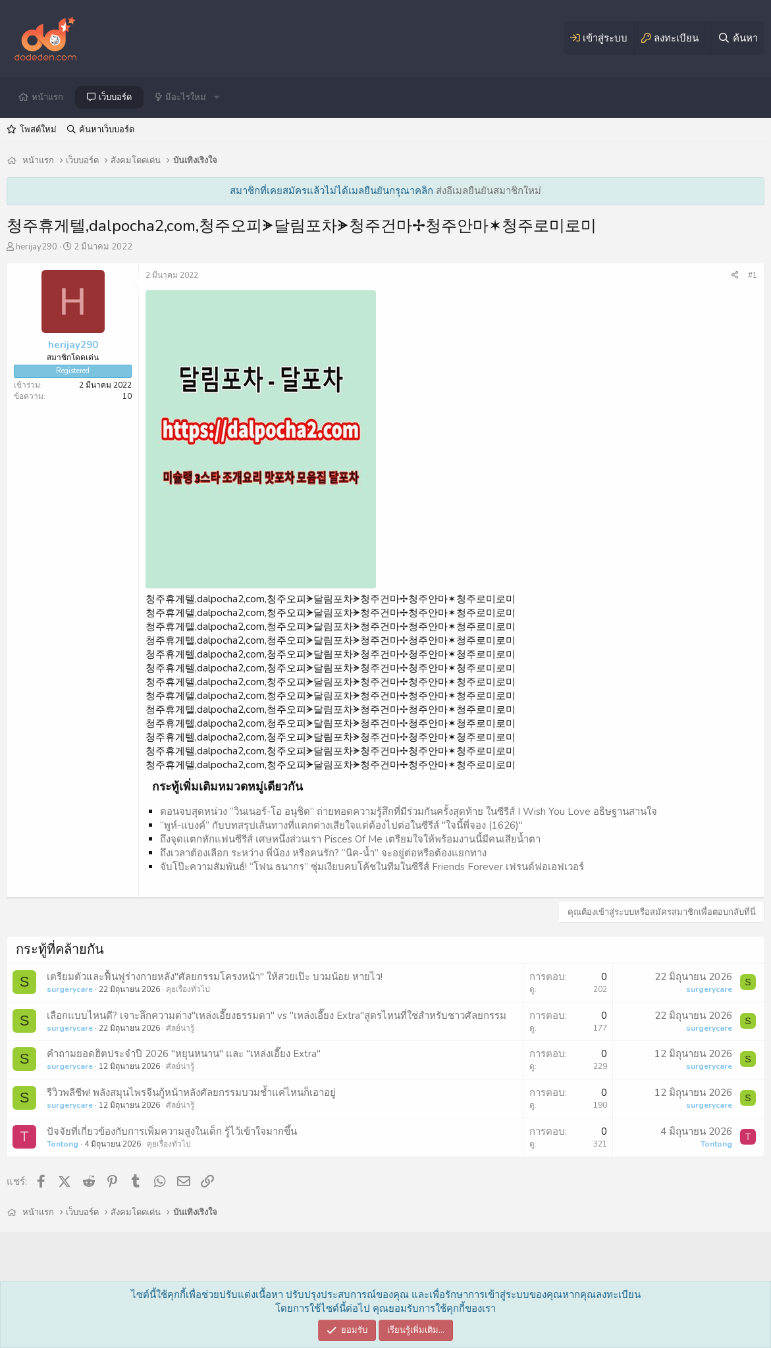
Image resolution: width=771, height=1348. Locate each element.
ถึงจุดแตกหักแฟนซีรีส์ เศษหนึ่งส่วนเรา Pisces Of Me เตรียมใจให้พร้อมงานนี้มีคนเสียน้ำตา (350, 839)
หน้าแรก (47, 97)
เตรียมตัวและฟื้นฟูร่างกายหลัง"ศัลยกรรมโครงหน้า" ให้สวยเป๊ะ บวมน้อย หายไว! (215, 976)
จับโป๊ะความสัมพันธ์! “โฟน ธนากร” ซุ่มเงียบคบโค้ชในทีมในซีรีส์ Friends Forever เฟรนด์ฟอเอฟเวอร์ (372, 866)
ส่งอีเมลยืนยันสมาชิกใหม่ (488, 190)
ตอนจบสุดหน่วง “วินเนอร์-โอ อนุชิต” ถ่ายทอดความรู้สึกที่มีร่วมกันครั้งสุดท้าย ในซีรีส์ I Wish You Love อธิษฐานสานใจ (408, 811)
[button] (216, 97)
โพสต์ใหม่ (38, 130)
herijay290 (36, 247)
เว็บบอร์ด (115, 97)
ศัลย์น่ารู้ (180, 1028)
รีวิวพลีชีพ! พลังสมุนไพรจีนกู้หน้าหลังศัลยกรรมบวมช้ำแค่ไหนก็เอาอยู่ (191, 1092)
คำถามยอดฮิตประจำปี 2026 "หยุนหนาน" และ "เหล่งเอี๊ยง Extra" (184, 1053)
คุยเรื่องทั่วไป (188, 989)
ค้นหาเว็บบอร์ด (106, 130)
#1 (752, 275)
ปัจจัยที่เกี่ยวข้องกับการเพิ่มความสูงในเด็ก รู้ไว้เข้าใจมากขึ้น (172, 1131)
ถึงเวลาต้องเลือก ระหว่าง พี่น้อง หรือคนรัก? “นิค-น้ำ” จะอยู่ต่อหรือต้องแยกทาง (323, 853)
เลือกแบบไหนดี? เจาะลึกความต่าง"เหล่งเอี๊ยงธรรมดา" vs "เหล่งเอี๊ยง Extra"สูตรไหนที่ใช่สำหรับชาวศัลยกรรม (276, 1015)
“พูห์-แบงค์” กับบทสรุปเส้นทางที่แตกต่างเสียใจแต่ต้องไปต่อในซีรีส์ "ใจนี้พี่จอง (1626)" (341, 825)
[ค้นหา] (737, 38)
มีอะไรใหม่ (185, 97)
